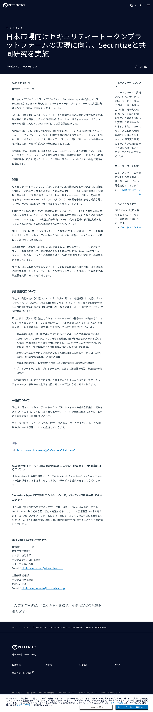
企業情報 (16, 664)
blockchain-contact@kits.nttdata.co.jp (42, 568)
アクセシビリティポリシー (87, 693)
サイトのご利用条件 (46, 693)
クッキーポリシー (25, 705)
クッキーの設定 (96, 707)
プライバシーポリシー (66, 693)
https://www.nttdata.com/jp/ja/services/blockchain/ (46, 450)
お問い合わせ (31, 693)
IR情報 (48, 664)
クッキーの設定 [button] (115, 703)
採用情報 (83, 664)
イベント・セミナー (130, 227)
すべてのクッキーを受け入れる (131, 707)
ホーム (8, 28)
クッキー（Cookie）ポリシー (112, 693)
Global (25, 654)
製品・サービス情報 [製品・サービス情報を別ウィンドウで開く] (21, 672)
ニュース (19, 28)
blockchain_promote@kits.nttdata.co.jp (43, 588)
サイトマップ (17, 693)
